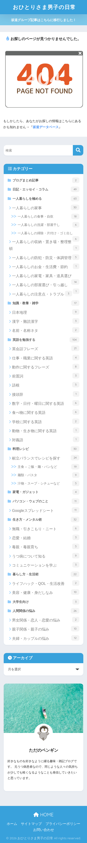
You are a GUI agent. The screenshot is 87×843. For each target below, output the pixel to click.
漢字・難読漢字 (45, 321)
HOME (43, 815)
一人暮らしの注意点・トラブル (42, 293)
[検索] (78, 150)
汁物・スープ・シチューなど (48, 483)
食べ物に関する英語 (45, 412)
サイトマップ (31, 824)
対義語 (45, 439)
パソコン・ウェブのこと (46, 501)
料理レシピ (46, 449)
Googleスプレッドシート (45, 510)
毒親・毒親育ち (45, 546)
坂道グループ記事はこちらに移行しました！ (43, 20)
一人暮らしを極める (46, 198)
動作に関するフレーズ (45, 366)
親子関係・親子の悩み (45, 628)
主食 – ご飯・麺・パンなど (48, 466)
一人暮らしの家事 (45, 207)
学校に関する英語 (45, 421)
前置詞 (45, 375)
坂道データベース (46, 127)
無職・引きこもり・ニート (45, 528)
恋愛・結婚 (45, 537)
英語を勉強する (46, 339)
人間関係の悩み (46, 611)
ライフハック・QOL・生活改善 (45, 583)
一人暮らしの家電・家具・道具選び (45, 277)
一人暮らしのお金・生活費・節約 (45, 266)
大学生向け (46, 602)
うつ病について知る (45, 555)
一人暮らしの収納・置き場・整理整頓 (44, 245)
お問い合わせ (43, 830)
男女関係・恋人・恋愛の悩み (45, 619)
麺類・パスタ (48, 475)
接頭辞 (45, 394)
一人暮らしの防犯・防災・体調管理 (45, 257)
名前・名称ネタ (45, 330)
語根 (45, 384)
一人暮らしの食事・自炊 (48, 216)
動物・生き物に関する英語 (45, 430)
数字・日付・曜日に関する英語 (45, 403)
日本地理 (45, 312)
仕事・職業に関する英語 (45, 357)
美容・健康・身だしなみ (45, 592)
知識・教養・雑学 (46, 303)
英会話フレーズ (45, 348)
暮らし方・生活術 (46, 574)
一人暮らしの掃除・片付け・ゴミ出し (48, 234)
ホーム (12, 824)
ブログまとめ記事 (46, 180)
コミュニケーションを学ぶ (45, 564)
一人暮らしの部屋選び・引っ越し (45, 286)
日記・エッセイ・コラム (46, 189)
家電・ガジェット (46, 492)
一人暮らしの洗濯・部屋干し (48, 225)
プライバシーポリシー (62, 824)
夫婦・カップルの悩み (45, 638)
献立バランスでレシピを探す (45, 457)
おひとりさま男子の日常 (44, 7)
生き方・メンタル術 (46, 519)
